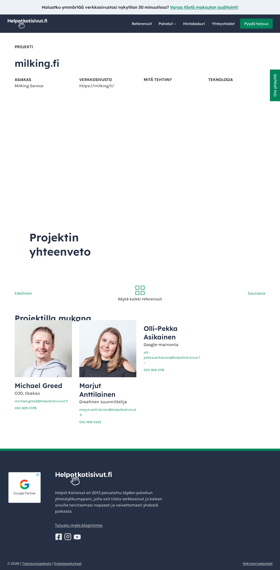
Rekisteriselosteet (258, 563)
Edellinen (23, 293)
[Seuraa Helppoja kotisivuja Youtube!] (77, 537)
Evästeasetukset (68, 563)
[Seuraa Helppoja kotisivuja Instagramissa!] (68, 536)
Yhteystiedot (223, 23)
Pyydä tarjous (256, 23)
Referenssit (142, 23)
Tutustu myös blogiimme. (79, 525)
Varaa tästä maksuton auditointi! (204, 7)
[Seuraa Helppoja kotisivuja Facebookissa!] (59, 536)
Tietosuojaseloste (36, 563)
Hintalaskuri (194, 23)
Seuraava (256, 293)
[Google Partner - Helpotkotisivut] (29, 487)
